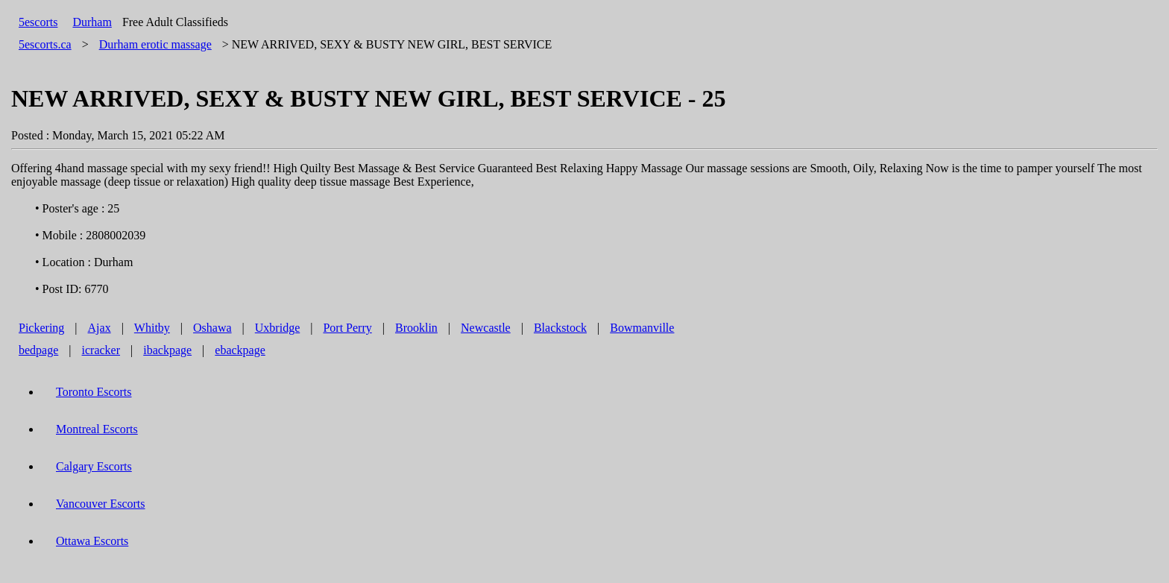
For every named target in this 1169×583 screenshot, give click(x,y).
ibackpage (167, 350)
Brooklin (416, 327)
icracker (101, 350)
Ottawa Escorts (92, 541)
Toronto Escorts (94, 391)
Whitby (152, 327)
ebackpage (240, 350)
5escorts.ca (45, 44)
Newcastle (486, 327)
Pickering (41, 327)
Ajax (99, 327)
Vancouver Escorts (100, 503)
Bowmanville (642, 327)
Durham (91, 22)
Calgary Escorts (94, 466)
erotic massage (155, 44)
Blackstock (560, 327)
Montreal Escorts (97, 429)
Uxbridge (277, 327)
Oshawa (212, 327)
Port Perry (347, 327)
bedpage (38, 350)
